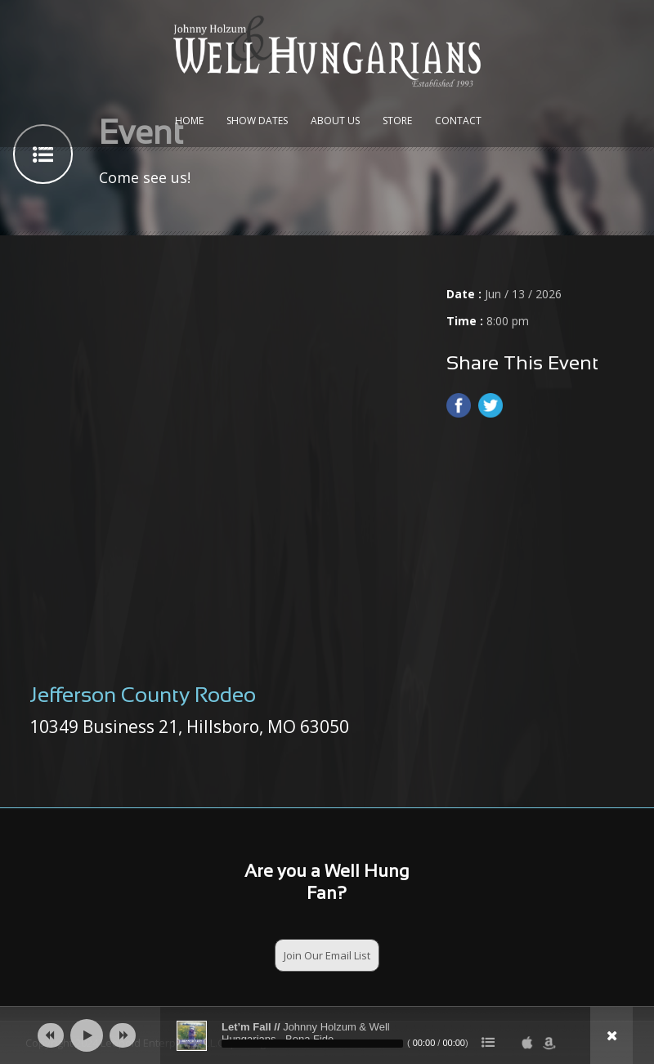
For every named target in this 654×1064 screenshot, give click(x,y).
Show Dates (257, 120)
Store (397, 120)
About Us (335, 120)
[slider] (312, 1043)
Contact (458, 120)
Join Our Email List (327, 955)
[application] (327, 1035)
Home (189, 120)
